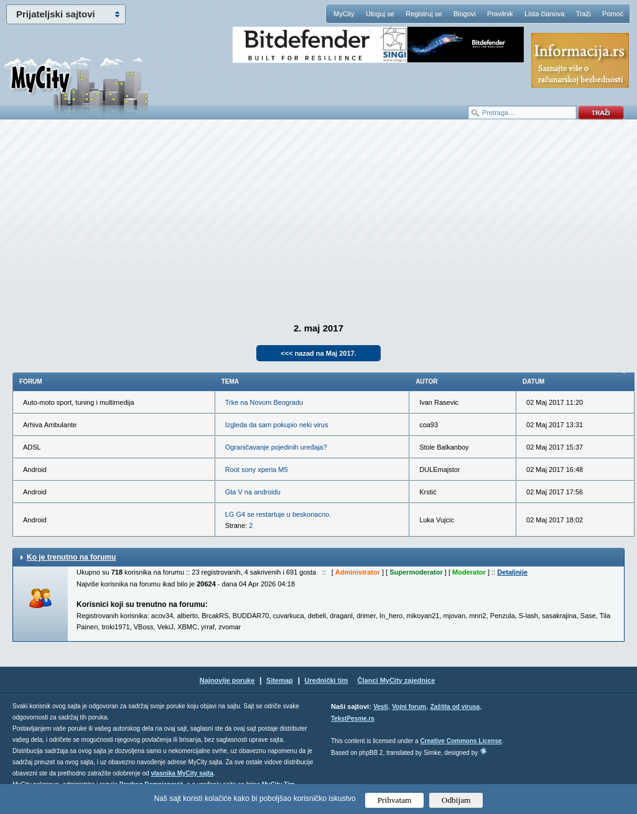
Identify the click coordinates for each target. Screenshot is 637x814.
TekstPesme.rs (352, 718)
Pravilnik (500, 13)
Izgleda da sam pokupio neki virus (276, 424)
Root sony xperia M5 (256, 469)
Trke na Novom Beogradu (264, 402)
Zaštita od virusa (455, 706)
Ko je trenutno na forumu (71, 557)
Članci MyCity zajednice (396, 680)
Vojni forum (409, 706)
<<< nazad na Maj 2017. (318, 353)
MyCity (344, 13)
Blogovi (464, 13)
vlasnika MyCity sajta (182, 773)
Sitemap (279, 680)
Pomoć (612, 13)
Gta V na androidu (253, 492)
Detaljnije (512, 572)
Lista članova (544, 13)
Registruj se (424, 13)
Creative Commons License (460, 741)
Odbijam (456, 800)
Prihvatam (395, 800)
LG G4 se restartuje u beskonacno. (278, 514)
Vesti (380, 706)
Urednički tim (326, 680)
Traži (583, 13)
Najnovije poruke (227, 680)
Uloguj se (380, 13)
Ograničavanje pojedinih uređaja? (276, 447)
